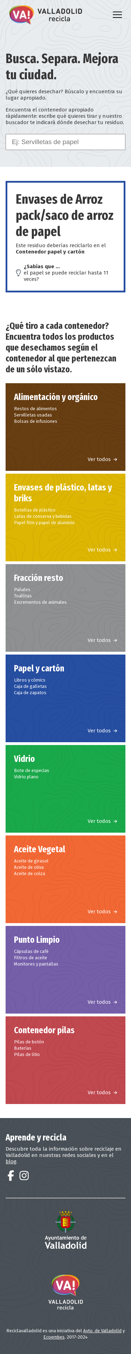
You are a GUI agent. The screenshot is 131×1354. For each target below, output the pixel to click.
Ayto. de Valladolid (102, 1330)
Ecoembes (54, 1337)
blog (11, 1161)
